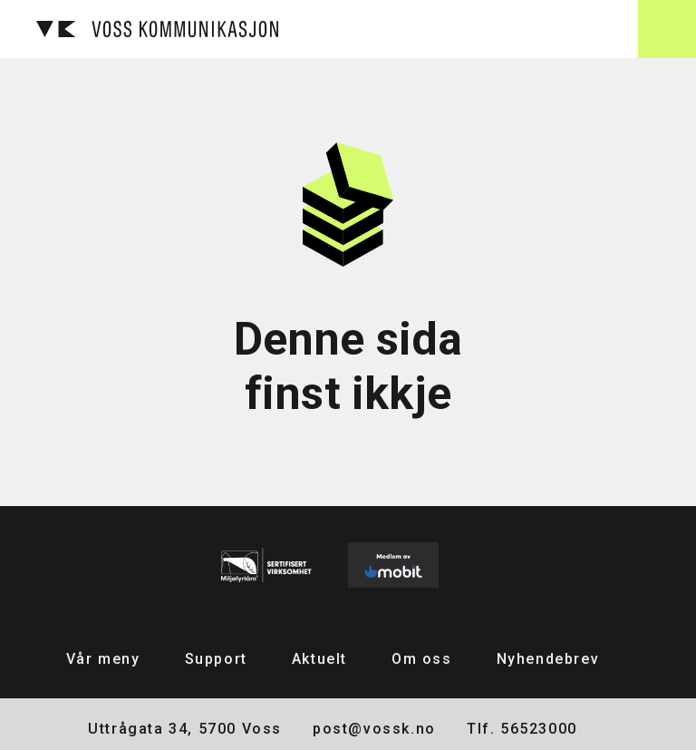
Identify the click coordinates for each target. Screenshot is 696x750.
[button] (667, 29)
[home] (157, 29)
